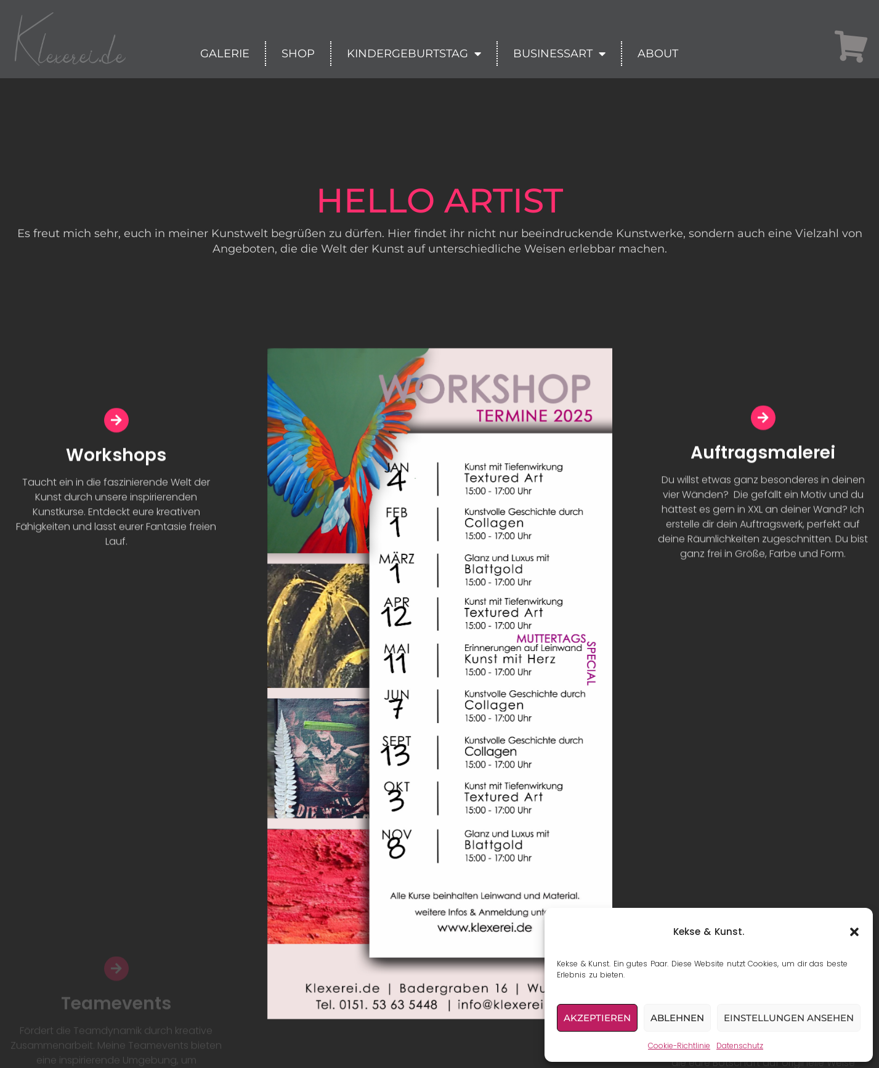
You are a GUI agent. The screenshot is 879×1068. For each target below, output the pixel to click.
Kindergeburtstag (414, 53)
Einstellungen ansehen (789, 1018)
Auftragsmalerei (763, 458)
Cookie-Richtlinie (679, 1045)
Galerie (224, 53)
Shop (298, 53)
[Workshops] (116, 425)
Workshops (116, 460)
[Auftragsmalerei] (763, 423)
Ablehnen (677, 1018)
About (658, 53)
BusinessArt (559, 53)
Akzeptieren (597, 1018)
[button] (854, 932)
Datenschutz (739, 1045)
